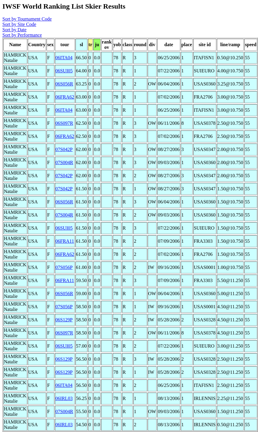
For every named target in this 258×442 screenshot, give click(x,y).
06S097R (64, 123)
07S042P (64, 149)
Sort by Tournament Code (27, 18)
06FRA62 (64, 96)
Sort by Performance (22, 35)
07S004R (64, 162)
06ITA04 (63, 57)
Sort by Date (14, 29)
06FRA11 (64, 241)
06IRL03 (64, 398)
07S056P (64, 267)
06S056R (64, 83)
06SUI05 (64, 70)
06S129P (64, 319)
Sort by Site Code (19, 24)
